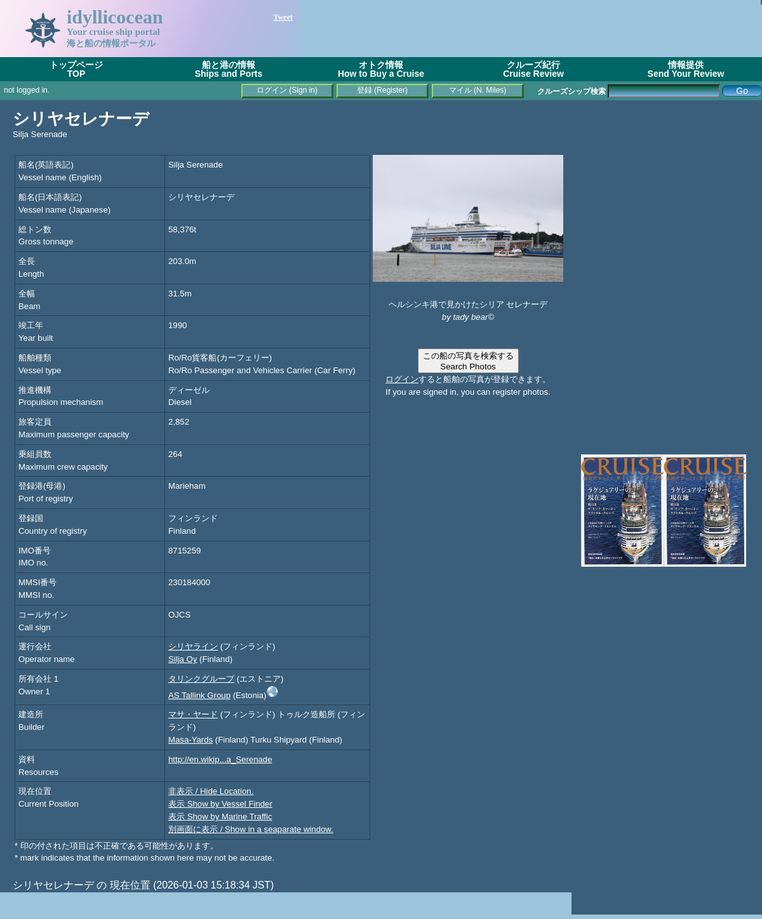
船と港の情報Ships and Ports (229, 69)
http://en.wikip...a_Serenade (220, 759)
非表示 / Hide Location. (210, 791)
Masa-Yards (190, 739)
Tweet (283, 17)
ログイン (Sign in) (287, 90)
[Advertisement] (667, 190)
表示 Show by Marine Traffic (220, 816)
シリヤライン (193, 646)
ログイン (401, 379)
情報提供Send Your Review (686, 69)
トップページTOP (76, 69)
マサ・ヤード (193, 714)
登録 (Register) (382, 90)
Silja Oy (182, 659)
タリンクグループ (201, 679)
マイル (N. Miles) (478, 90)
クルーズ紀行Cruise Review (533, 69)
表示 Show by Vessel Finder (220, 804)
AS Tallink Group (199, 695)
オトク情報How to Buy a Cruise (381, 69)
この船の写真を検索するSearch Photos (468, 361)
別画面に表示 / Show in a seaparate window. (250, 829)
